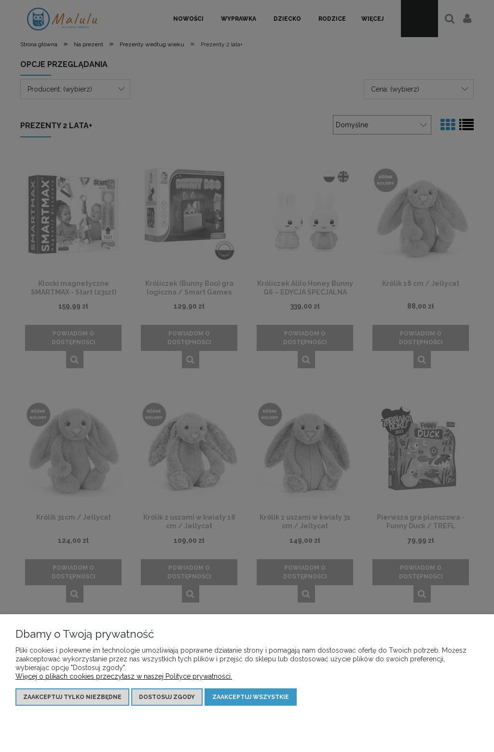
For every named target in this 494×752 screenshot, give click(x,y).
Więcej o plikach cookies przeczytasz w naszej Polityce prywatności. (123, 676)
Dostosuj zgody (167, 697)
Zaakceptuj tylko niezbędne (72, 697)
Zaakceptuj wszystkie (250, 697)
